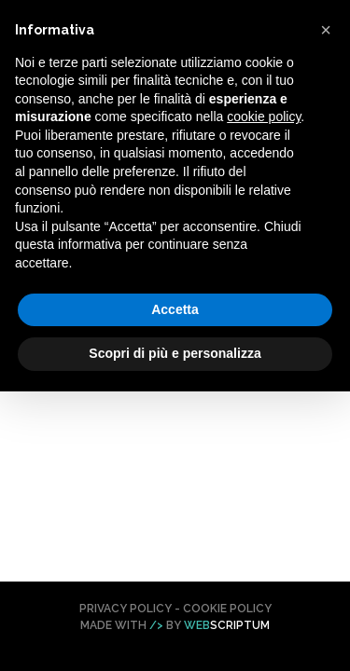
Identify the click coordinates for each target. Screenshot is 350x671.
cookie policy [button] (264, 116)
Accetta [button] (175, 309)
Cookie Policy (227, 608)
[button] (326, 30)
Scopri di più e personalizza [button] (174, 353)
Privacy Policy (125, 608)
